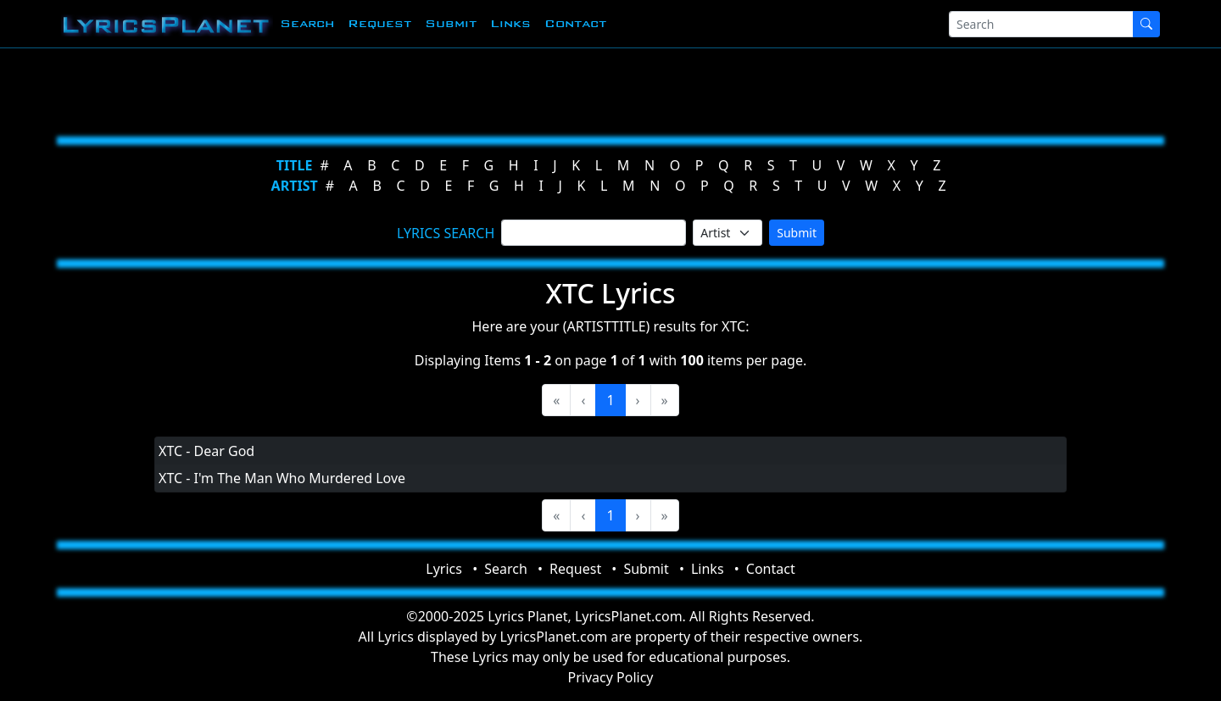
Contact (575, 23)
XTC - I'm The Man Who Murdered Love (282, 478)
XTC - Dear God (206, 451)
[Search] (1041, 24)
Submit (451, 23)
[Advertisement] (527, 89)
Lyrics (444, 568)
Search (307, 23)
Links (510, 23)
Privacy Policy (611, 677)
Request (379, 23)
